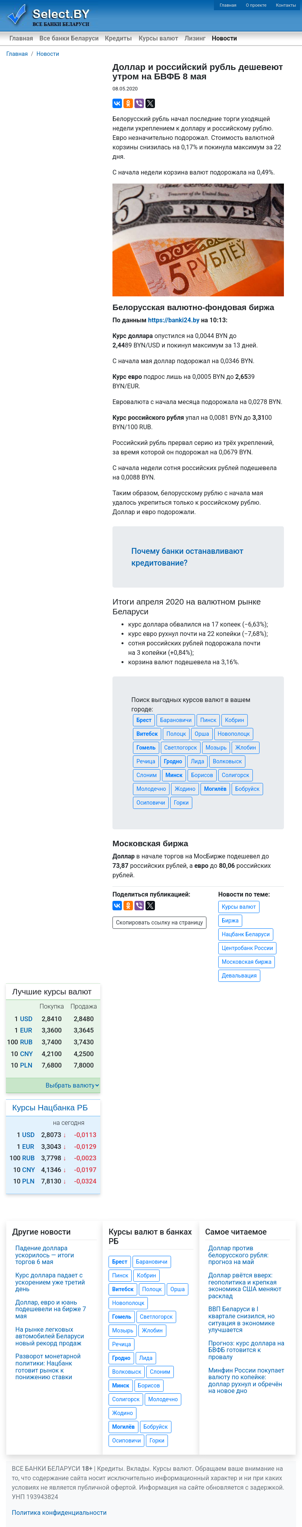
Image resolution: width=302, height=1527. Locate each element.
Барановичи (176, 720)
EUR (26, 1030)
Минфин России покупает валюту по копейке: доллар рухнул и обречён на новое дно (246, 1381)
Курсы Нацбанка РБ (50, 1107)
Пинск (208, 720)
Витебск (147, 734)
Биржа (230, 920)
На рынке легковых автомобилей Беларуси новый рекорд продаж (49, 1336)
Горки (181, 802)
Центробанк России (247, 948)
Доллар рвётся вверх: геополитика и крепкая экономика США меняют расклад (245, 1286)
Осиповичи (150, 802)
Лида (197, 761)
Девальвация (239, 975)
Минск (174, 775)
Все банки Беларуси (69, 38)
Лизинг (194, 38)
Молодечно (151, 789)
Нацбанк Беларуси (246, 934)
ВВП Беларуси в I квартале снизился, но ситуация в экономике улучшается (241, 1319)
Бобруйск (247, 789)
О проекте (256, 5)
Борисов (202, 775)
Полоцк (176, 734)
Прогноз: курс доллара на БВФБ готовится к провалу (246, 1350)
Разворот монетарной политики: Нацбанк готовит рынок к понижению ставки (48, 1366)
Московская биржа (246, 962)
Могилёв (215, 789)
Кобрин (234, 720)
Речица (145, 761)
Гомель (146, 747)
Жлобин (245, 747)
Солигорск (235, 775)
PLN (26, 1065)
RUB (26, 1042)
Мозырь (216, 747)
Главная (228, 5)
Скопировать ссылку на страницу (159, 922)
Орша (202, 734)
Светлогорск (180, 747)
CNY (26, 1054)
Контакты (286, 5)
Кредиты (118, 38)
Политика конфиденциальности (59, 1512)
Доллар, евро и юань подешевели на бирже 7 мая (50, 1309)
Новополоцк (234, 734)
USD (26, 1019)
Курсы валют (158, 38)
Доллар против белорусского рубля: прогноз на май (238, 1255)
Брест (143, 720)
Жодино (185, 789)
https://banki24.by (173, 320)
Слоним (146, 775)
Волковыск (227, 761)
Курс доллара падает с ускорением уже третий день (50, 1282)
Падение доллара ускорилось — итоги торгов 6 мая (44, 1255)
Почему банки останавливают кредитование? (187, 557)
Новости (224, 38)
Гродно (173, 761)
